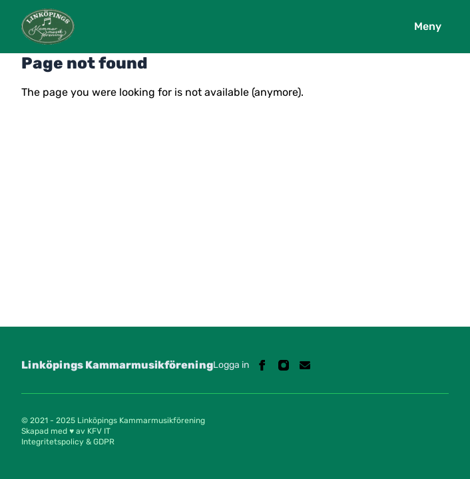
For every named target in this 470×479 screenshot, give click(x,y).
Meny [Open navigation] (427, 26)
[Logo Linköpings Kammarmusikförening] (48, 26)
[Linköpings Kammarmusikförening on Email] (305, 365)
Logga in (231, 365)
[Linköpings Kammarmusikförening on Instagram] (284, 365)
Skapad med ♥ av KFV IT (66, 431)
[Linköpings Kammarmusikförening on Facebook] (262, 365)
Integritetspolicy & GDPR (68, 441)
